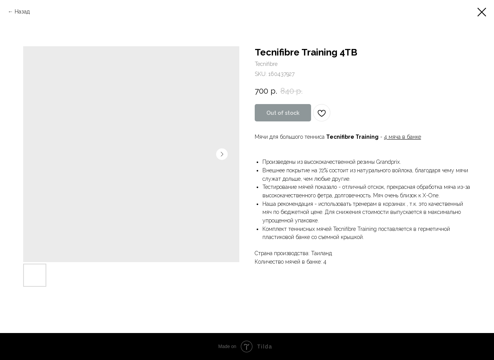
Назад (22, 11)
